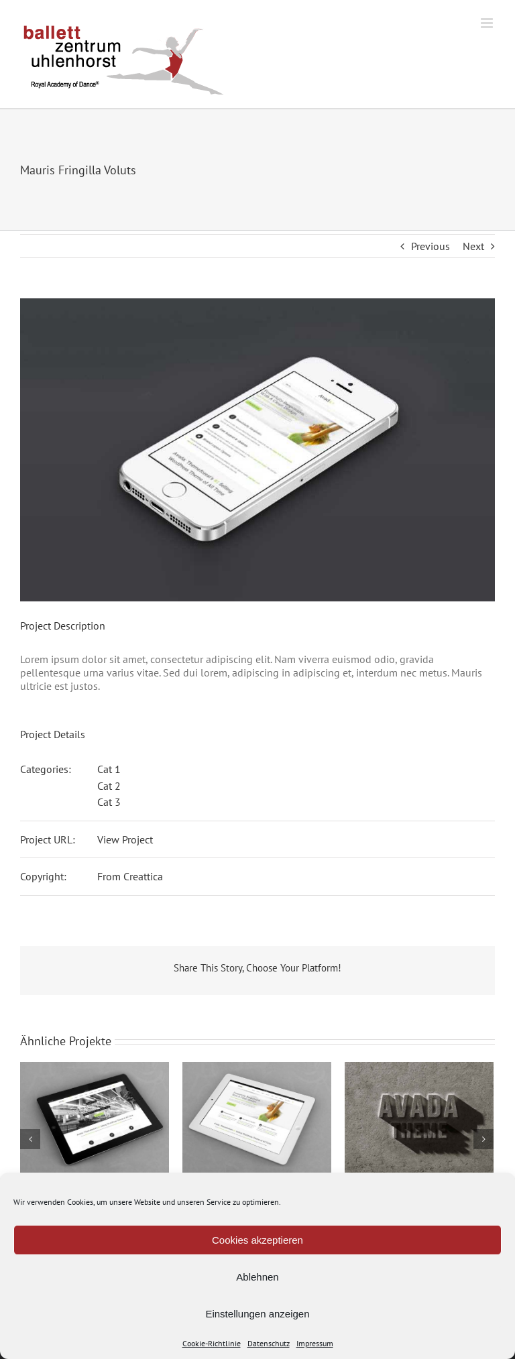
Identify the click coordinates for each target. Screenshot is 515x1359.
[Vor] (483, 1139)
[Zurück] (30, 1139)
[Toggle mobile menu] (488, 23)
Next (473, 246)
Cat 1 (109, 769)
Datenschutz (268, 1343)
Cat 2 (109, 785)
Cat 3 (109, 802)
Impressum (314, 1343)
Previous (430, 246)
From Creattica (130, 876)
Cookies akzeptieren (257, 1240)
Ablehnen (257, 1277)
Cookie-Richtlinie (211, 1343)
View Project (125, 839)
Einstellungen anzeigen (257, 1313)
